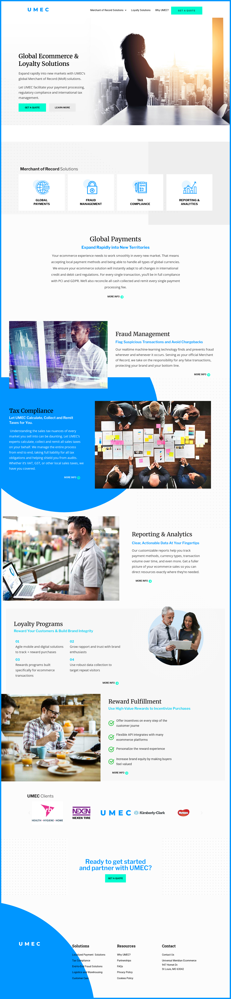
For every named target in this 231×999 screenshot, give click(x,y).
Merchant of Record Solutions (108, 10)
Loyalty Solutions (140, 10)
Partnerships (124, 960)
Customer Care (80, 978)
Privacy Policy (125, 972)
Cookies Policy (125, 978)
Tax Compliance (81, 960)
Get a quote (186, 10)
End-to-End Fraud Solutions (87, 966)
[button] (108, 10)
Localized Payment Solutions (88, 954)
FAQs (120, 966)
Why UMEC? (162, 10)
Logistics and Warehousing (87, 972)
